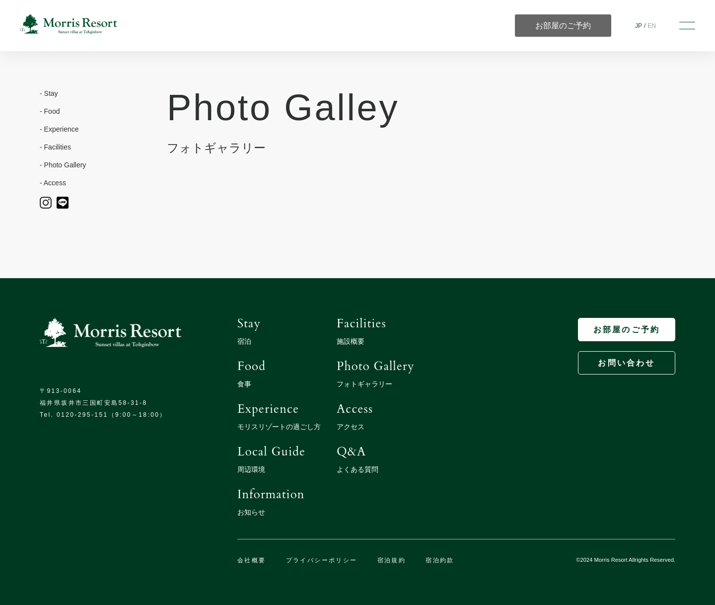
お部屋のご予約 (626, 329)
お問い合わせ (626, 363)
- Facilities (55, 147)
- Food (50, 111)
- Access (53, 183)
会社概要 (251, 560)
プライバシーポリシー (322, 560)
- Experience (59, 129)
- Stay (49, 93)
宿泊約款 (440, 560)
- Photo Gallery (63, 165)
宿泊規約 (391, 560)
